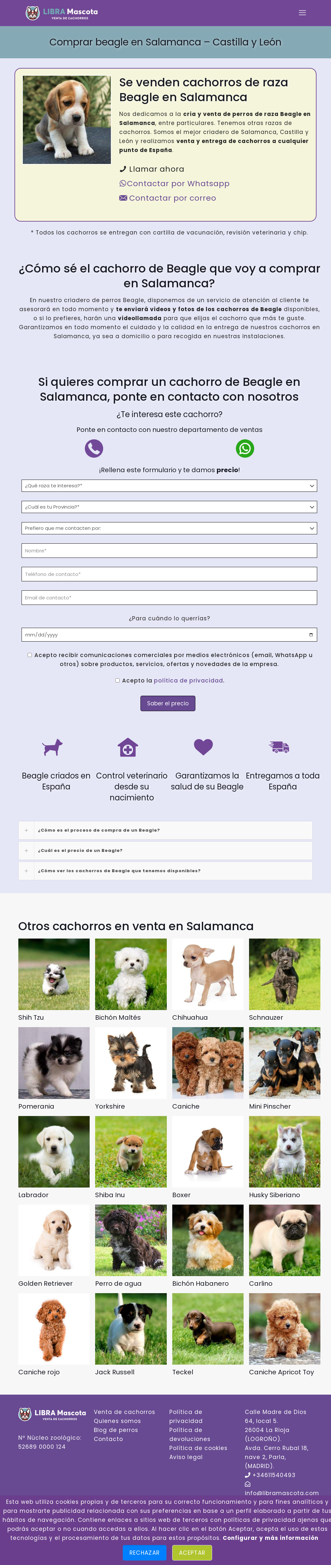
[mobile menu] (302, 12)
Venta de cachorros (124, 1412)
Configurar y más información (270, 1538)
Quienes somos (117, 1421)
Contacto (108, 1439)
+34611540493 (274, 1475)
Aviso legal (186, 1457)
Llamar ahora (151, 169)
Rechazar (145, 1553)
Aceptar (192, 1553)
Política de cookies (198, 1448)
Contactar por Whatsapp (174, 183)
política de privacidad (188, 680)
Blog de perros (116, 1430)
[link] (165, 830)
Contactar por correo (167, 198)
